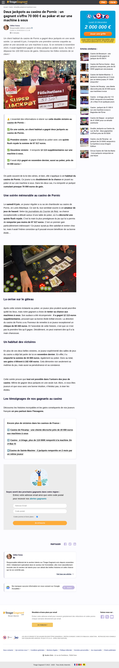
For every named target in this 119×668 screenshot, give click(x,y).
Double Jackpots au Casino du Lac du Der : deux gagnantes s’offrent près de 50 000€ (102, 130)
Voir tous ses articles (64, 574)
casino (10, 123)
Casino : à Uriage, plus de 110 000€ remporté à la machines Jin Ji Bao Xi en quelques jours (102, 99)
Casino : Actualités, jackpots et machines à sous (22, 7)
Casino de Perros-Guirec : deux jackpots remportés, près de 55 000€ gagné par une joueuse (102, 66)
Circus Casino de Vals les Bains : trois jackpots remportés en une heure (102, 153)
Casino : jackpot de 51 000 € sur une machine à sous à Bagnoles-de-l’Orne (101, 109)
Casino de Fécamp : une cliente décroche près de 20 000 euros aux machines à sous (102, 88)
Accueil (6, 7)
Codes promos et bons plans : (23, 517)
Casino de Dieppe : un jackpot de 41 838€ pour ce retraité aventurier (102, 120)
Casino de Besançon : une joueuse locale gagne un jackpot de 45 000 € (100, 56)
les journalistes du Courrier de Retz (41, 211)
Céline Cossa (15, 25)
